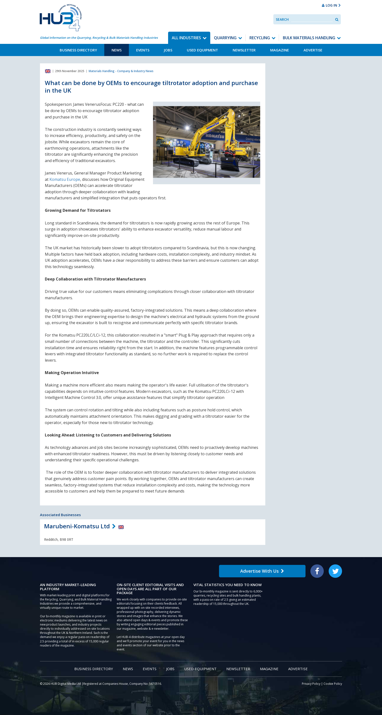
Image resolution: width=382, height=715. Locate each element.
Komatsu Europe (64, 179)
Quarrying (225, 37)
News (117, 50)
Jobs (168, 50)
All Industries (186, 37)
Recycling (259, 37)
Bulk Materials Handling (309, 37)
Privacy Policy (311, 684)
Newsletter (244, 50)
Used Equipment (202, 50)
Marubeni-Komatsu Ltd (77, 526)
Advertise (313, 50)
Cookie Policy (333, 684)
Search (282, 19)
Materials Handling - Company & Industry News (121, 71)
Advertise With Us (262, 571)
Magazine (279, 50)
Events (142, 50)
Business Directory (78, 50)
